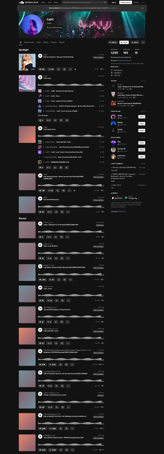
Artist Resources (122, 205)
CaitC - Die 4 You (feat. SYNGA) (67, 111)
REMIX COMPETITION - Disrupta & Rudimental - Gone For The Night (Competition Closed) (123, 176)
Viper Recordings (51, 106)
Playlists (54, 42)
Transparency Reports (118, 207)
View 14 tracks (43, 115)
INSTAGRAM (116, 70)
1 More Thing (50, 142)
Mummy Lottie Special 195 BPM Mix (124, 167)
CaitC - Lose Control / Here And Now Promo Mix (67, 152)
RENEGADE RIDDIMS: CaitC (60, 162)
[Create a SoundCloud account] (125, 2)
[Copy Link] (64, 69)
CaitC (47, 91)
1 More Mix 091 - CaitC (63, 142)
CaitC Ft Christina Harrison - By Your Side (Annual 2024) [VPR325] (81, 106)
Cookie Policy (125, 202)
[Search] (85, 2)
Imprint (113, 205)
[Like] (42, 69)
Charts (138, 205)
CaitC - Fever (55, 96)
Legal (112, 202)
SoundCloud (28, 2)
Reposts (62, 42)
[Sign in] (113, 2)
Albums (45, 42)
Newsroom (132, 205)
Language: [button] (118, 211)
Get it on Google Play (131, 198)
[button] (143, 2)
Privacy (117, 202)
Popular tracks (29, 42)
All (21, 42)
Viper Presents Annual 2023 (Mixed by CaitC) (74, 147)
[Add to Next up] (67, 120)
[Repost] (51, 69)
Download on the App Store (117, 198)
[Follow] (124, 42)
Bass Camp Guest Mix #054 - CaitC (69, 157)
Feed (49, 2)
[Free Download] (75, 69)
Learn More (113, 8)
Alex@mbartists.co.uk (125, 60)
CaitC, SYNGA (50, 111)
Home (43, 2)
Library (56, 2)
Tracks (38, 42)
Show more (114, 67)
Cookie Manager (136, 202)
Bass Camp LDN (51, 157)
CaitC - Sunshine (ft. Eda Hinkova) (62, 91)
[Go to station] (113, 42)
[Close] (142, 8)
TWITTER (115, 75)
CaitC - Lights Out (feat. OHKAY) (61, 101)
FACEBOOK (116, 73)
